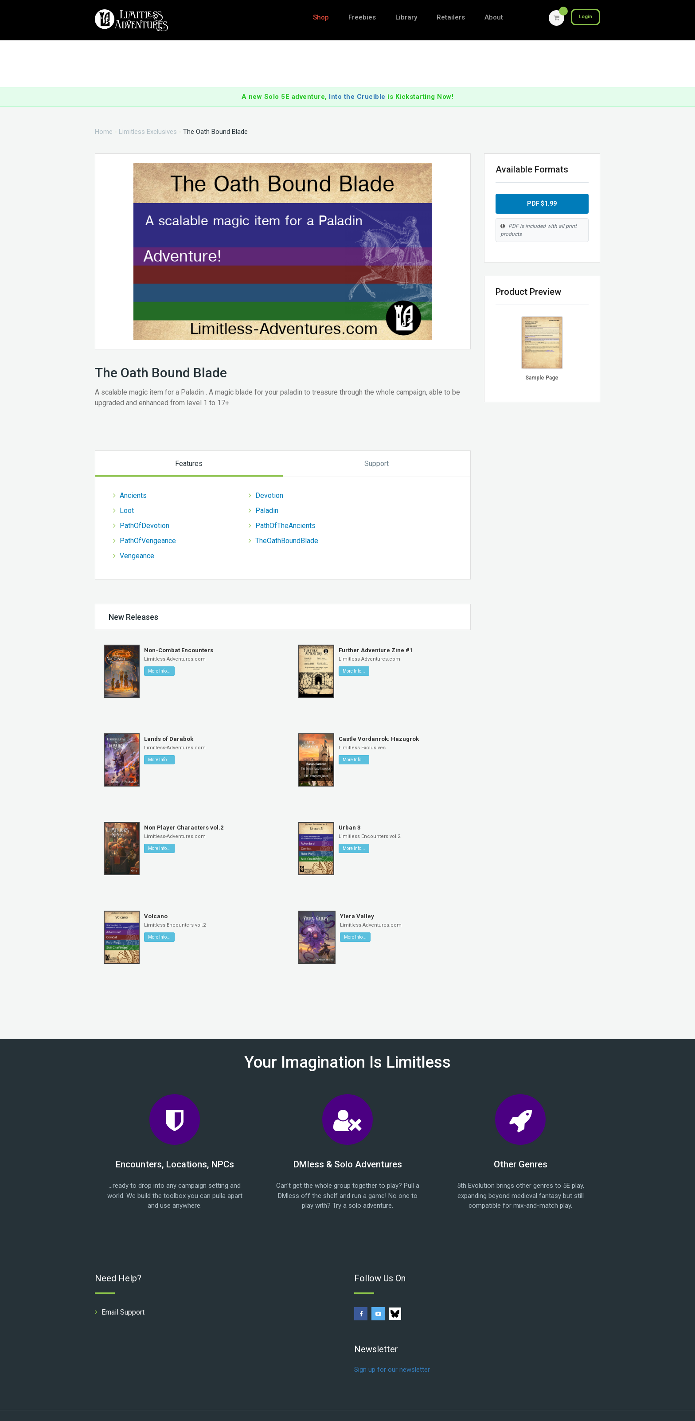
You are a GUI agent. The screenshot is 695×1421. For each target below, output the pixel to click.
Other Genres (520, 1147)
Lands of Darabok (168, 722)
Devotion (269, 479)
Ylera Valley (357, 899)
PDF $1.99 (542, 187)
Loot (127, 494)
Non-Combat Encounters (178, 633)
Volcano (156, 899)
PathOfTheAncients (285, 509)
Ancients (133, 479)
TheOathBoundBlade (286, 524)
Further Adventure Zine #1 (376, 633)
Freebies (362, 17)
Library (406, 17)
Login (583, 18)
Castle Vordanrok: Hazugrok (379, 722)
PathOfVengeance (148, 524)
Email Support (123, 1295)
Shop (321, 17)
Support (376, 447)
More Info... (159, 654)
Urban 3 (349, 811)
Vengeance (137, 539)
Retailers (451, 17)
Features (189, 447)
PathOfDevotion (144, 509)
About (493, 17)
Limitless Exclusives (148, 115)
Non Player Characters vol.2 (183, 811)
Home (104, 115)
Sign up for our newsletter (392, 1353)
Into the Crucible (357, 80)
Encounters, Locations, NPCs (175, 1147)
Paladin (266, 494)
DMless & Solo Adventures (348, 1147)
